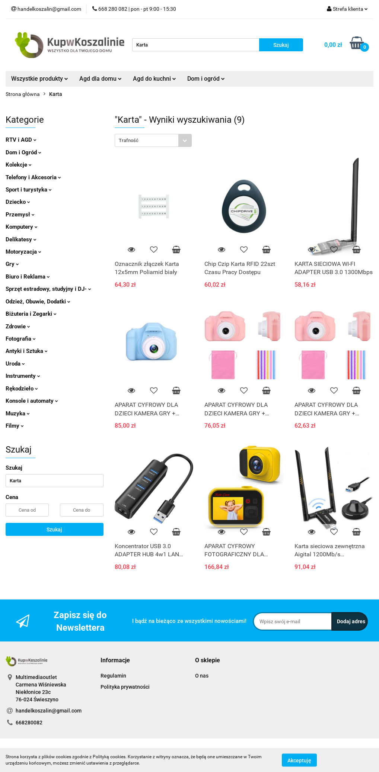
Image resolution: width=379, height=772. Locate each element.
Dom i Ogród (23, 152)
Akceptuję (299, 760)
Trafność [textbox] (128, 140)
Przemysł (20, 214)
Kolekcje (19, 164)
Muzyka (18, 413)
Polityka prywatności (125, 687)
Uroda (15, 363)
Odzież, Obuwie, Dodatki (38, 301)
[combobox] (153, 140)
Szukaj (54, 530)
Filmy (15, 425)
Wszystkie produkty (39, 78)
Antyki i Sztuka (27, 351)
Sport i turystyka (29, 189)
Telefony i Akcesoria (33, 177)
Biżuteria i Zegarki (31, 314)
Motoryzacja (23, 251)
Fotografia (21, 338)
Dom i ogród (206, 78)
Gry (12, 264)
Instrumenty (23, 376)
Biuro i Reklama (28, 276)
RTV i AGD (21, 139)
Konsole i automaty (32, 401)
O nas (201, 676)
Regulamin (113, 676)
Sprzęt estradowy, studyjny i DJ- (48, 289)
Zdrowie (18, 326)
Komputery (22, 226)
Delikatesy (21, 239)
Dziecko (18, 202)
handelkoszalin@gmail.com (49, 711)
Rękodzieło (22, 388)
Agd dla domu (100, 78)
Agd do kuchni (154, 78)
